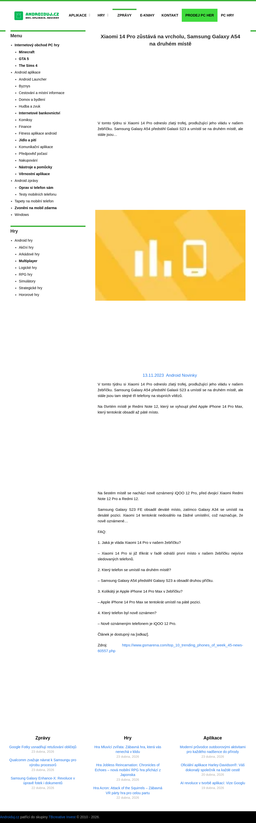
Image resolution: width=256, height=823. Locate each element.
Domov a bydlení (32, 100)
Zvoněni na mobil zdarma (36, 208)
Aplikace (78, 15)
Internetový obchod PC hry (37, 45)
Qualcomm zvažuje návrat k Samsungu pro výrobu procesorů (42, 762)
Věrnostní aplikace (34, 174)
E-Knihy (147, 15)
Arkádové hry (29, 254)
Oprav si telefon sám (36, 188)
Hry (101, 15)
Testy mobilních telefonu (37, 194)
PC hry (227, 15)
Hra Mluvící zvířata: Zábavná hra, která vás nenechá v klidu (127, 749)
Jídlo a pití (27, 140)
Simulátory (27, 281)
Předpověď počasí (33, 154)
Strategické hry (30, 288)
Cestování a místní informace (41, 93)
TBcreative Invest (62, 817)
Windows (22, 215)
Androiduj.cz (9, 817)
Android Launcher (33, 79)
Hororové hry (29, 295)
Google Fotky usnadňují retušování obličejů (42, 747)
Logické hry (28, 268)
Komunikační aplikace (36, 147)
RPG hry (25, 274)
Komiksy (25, 120)
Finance (25, 127)
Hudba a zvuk (29, 106)
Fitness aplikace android (38, 133)
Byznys (24, 86)
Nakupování (28, 160)
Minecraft (26, 52)
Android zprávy (26, 181)
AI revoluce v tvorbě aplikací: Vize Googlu (212, 783)
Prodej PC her (199, 15)
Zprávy (125, 15)
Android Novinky (181, 375)
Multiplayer (28, 261)
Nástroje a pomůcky (35, 167)
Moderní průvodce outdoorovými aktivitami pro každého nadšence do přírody (213, 749)
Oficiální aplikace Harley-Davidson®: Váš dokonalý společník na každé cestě (212, 767)
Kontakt (170, 15)
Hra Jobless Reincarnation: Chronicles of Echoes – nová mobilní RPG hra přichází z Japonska (128, 770)
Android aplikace (28, 72)
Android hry (24, 240)
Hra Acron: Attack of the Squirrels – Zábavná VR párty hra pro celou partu (127, 790)
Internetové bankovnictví (39, 113)
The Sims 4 (28, 66)
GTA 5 (24, 59)
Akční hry (26, 247)
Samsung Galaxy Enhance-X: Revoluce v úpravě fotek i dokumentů (43, 780)
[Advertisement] (170, 83)
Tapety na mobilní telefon (34, 201)
